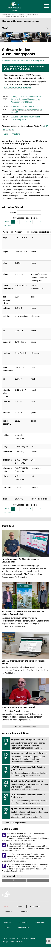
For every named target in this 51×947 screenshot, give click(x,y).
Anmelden (7, 923)
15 (40, 222)
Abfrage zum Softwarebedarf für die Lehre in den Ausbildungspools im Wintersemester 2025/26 (26, 99)
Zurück (6, 222)
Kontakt (20, 907)
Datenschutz (40, 923)
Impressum (23, 923)
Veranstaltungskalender (16, 823)
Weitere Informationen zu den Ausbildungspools (24, 60)
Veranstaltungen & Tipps (15, 733)
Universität (8, 912)
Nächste (7, 225)
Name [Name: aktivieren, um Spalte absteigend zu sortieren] (5, 232)
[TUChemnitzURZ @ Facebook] (14, 880)
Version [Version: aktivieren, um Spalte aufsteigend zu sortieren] (18, 232)
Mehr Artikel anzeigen (27, 727)
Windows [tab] (16, 134)
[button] (44, 6)
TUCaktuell (8, 526)
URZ (4, 941)
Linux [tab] (6, 134)
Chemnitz (23, 912)
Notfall (6, 907)
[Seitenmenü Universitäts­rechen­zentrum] (25, 28)
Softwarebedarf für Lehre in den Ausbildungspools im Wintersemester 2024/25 (27, 109)
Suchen (25, 213)
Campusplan (35, 907)
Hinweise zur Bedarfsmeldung (18, 87)
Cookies (7, 928)
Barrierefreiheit (23, 928)
